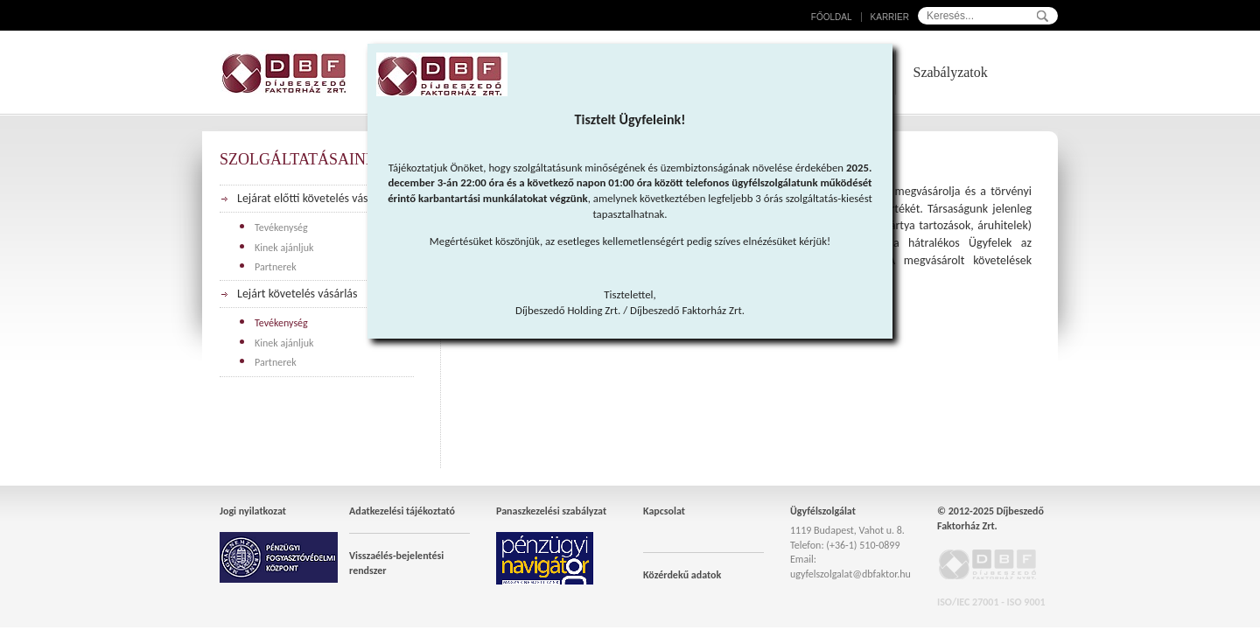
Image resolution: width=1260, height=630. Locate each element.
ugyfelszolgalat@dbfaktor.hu (850, 574)
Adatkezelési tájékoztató (402, 511)
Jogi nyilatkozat (253, 511)
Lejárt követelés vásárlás (297, 293)
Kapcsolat (664, 511)
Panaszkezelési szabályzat (551, 511)
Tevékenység (281, 227)
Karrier (890, 17)
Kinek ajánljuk (284, 248)
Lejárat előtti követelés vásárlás (314, 198)
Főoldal (831, 17)
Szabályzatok (951, 72)
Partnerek (276, 267)
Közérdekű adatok (682, 575)
